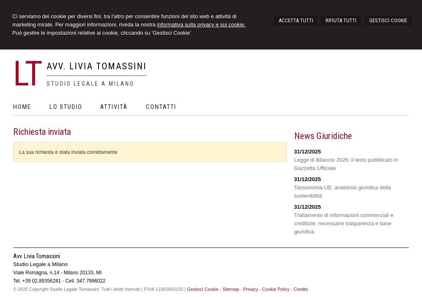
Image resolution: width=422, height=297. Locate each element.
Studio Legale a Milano (90, 83)
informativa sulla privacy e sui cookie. (201, 24)
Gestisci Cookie (202, 289)
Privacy (250, 289)
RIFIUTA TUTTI (341, 20)
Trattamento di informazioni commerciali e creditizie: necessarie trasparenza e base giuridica (344, 223)
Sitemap (231, 289)
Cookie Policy (276, 289)
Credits (300, 289)
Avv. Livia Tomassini (97, 66)
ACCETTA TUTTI (296, 20)
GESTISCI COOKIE (388, 20)
